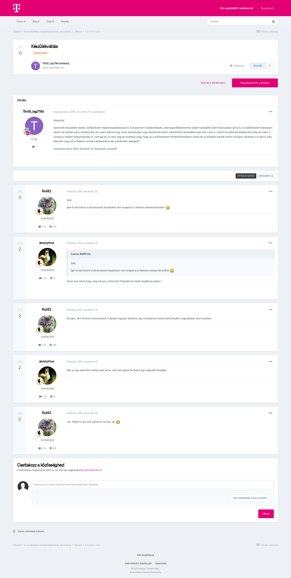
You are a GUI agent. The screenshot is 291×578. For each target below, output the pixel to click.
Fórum (21, 21)
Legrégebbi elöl (265, 176)
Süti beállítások (145, 555)
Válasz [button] (266, 513)
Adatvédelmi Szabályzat (138, 563)
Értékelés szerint (246, 176)
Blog (36, 21)
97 (53, 278)
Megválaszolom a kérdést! (255, 83)
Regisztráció (267, 8)
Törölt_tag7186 (50, 63)
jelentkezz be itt (93, 470)
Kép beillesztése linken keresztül (250, 497)
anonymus (46, 243)
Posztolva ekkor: (73, 111)
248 (53, 226)
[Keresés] (234, 21)
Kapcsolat (161, 563)
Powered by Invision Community (145, 572)
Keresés (65, 21)
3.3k (42, 226)
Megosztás (237, 65)
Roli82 (46, 191)
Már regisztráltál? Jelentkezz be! (236, 8)
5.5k (43, 278)
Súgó (50, 21)
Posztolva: (82, 191)
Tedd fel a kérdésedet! (212, 83)
